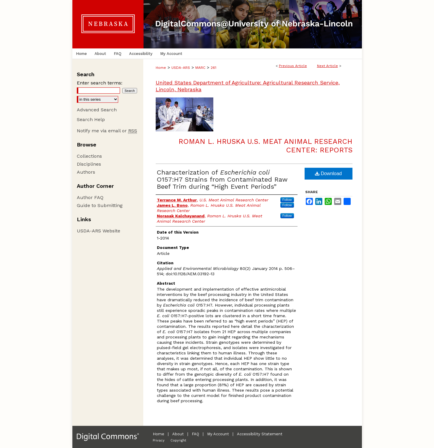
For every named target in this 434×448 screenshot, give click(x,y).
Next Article (327, 66)
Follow (287, 199)
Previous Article (293, 66)
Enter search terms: (99, 83)
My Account (218, 434)
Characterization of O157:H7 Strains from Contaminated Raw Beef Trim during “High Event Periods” (222, 179)
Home (161, 68)
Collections (89, 156)
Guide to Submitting (100, 205)
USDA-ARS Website (98, 231)
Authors (86, 172)
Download (328, 173)
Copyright (178, 440)
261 (213, 68)
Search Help (91, 119)
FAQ (195, 434)
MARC (200, 68)
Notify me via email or (107, 130)
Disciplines (89, 164)
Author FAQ (90, 197)
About (178, 434)
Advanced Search (97, 110)
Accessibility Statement (259, 434)
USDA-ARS (180, 68)
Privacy (159, 440)
